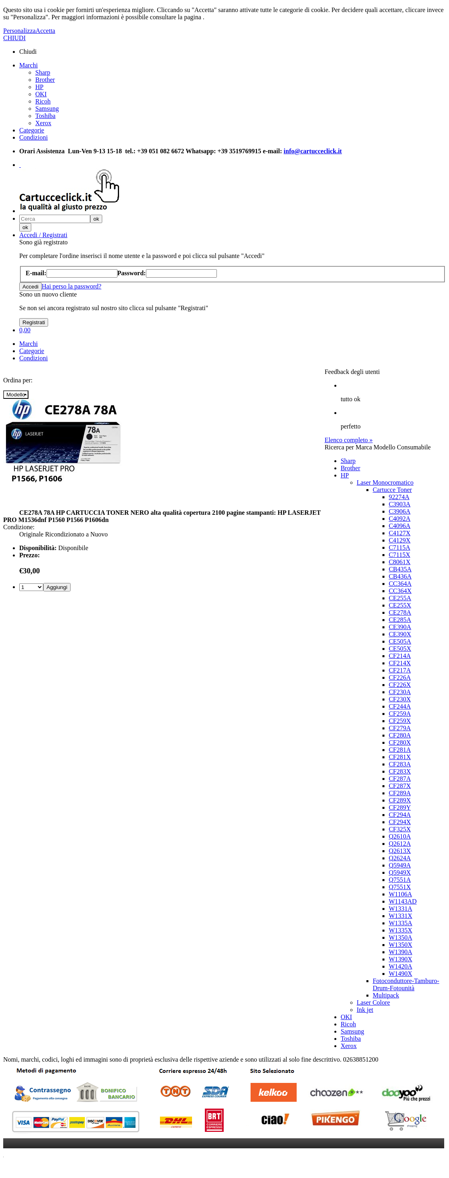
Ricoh (43, 101)
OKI (41, 94)
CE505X (400, 648)
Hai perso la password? (71, 286)
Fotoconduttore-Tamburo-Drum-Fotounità (406, 984)
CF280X (400, 742)
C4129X (400, 540)
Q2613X (400, 850)
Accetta (45, 30)
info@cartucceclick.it (313, 151)
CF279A (400, 728)
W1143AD (403, 901)
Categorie (31, 130)
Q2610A (400, 836)
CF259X (400, 720)
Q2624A (400, 858)
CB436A (400, 576)
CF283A (400, 764)
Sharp (42, 72)
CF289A (400, 793)
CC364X (400, 590)
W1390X (401, 959)
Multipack (386, 995)
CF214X (400, 663)
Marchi (28, 65)
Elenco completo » (349, 440)
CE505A (400, 641)
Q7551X (400, 887)
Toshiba (45, 115)
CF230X (400, 699)
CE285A (400, 619)
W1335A (401, 923)
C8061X (400, 562)
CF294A (400, 814)
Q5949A (400, 865)
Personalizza (19, 30)
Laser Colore (373, 1002)
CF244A (400, 706)
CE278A (400, 612)
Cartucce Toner (392, 489)
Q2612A (400, 843)
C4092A (400, 518)
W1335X (401, 930)
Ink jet (365, 1009)
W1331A (401, 908)
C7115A (400, 547)
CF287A (400, 778)
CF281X (400, 757)
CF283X (400, 771)
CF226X (400, 684)
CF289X (400, 800)
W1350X (401, 944)
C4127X (400, 533)
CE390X (400, 634)
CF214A (400, 655)
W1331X (401, 915)
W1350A (401, 937)
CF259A (400, 713)
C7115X (400, 554)
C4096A (400, 525)
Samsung (47, 108)
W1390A (401, 951)
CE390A (400, 627)
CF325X (400, 829)
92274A (399, 497)
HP (39, 86)
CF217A (400, 670)
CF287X (400, 785)
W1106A (400, 894)
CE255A (400, 598)
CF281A (400, 749)
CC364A (400, 583)
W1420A (401, 966)
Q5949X (400, 872)
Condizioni (33, 137)
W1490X (401, 973)
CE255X (400, 605)
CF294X (400, 822)
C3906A (400, 511)
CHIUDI (14, 38)
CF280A (400, 735)
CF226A (400, 677)
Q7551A (400, 879)
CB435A (400, 569)
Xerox (43, 123)
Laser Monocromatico (385, 482)
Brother (45, 79)
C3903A (400, 504)
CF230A (400, 692)
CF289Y (400, 807)
